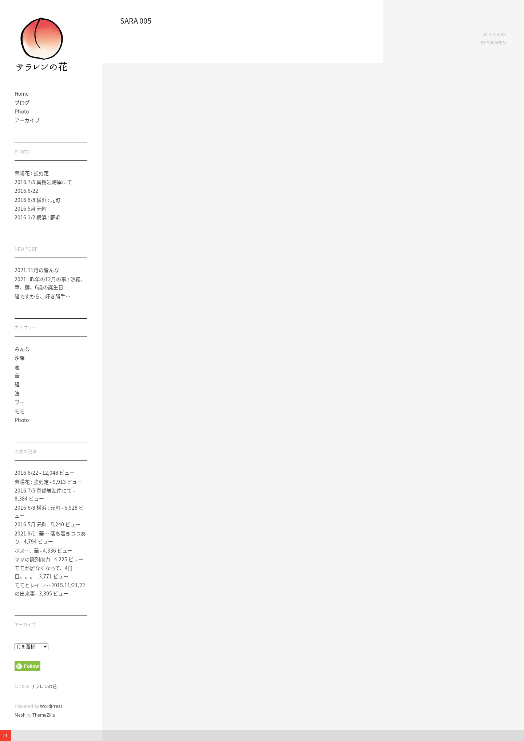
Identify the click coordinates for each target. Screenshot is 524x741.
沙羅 (20, 357)
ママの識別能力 (32, 559)
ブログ (22, 102)
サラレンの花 (44, 686)
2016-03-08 (494, 34)
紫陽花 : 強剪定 (32, 172)
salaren (496, 42)
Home (22, 93)
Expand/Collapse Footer (5, 735)
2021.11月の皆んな (37, 270)
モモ (20, 411)
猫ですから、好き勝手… (43, 296)
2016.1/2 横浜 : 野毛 (37, 217)
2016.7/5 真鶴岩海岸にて (43, 182)
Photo (22, 111)
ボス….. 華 (27, 550)
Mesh (20, 715)
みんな (22, 348)
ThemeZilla (43, 715)
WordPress (51, 706)
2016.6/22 (26, 190)
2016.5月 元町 (31, 208)
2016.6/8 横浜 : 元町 (37, 199)
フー (20, 402)
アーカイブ (27, 120)
